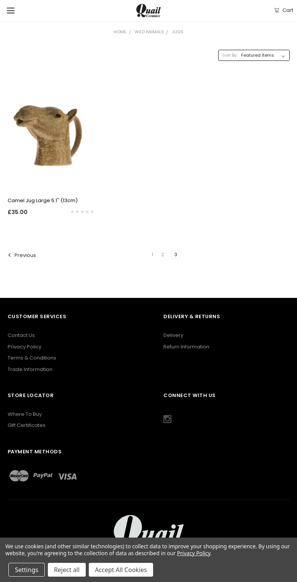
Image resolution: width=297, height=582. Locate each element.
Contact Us (21, 335)
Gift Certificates (27, 425)
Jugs (177, 32)
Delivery (173, 335)
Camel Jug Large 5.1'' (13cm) (43, 200)
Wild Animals (149, 32)
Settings (26, 570)
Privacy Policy (24, 346)
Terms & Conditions (32, 357)
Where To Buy (25, 414)
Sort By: (229, 55)
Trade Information (30, 369)
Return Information (186, 346)
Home (120, 32)
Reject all (67, 570)
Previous (22, 255)
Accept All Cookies (121, 570)
